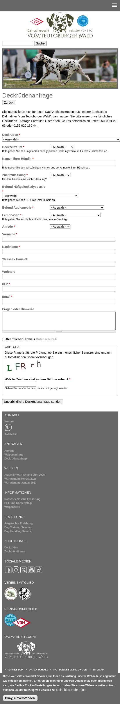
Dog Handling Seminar (18, 531)
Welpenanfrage (13, 454)
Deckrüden (11, 135)
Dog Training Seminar (18, 527)
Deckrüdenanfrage (15, 458)
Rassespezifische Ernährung (22, 499)
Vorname (9, 234)
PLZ (6, 284)
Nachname (11, 246)
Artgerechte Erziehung (18, 523)
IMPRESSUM (15, 669)
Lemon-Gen (11, 215)
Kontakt (9, 421)
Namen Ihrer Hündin (18, 158)
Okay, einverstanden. (20, 700)
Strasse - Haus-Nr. (15, 259)
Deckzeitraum (13, 147)
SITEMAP (98, 669)
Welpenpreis (12, 507)
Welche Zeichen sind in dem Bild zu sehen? (37, 379)
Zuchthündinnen (14, 551)
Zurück (8, 102)
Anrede (8, 226)
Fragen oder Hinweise (18, 309)
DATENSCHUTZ (38, 669)
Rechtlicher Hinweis (31, 339)
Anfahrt (10, 434)
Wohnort (8, 271)
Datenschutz (46, 339)
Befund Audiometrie (18, 207)
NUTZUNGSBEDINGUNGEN (70, 669)
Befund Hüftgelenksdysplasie (23, 189)
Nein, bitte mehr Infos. (71, 692)
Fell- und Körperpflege (18, 503)
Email (7, 296)
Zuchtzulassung (15, 175)
